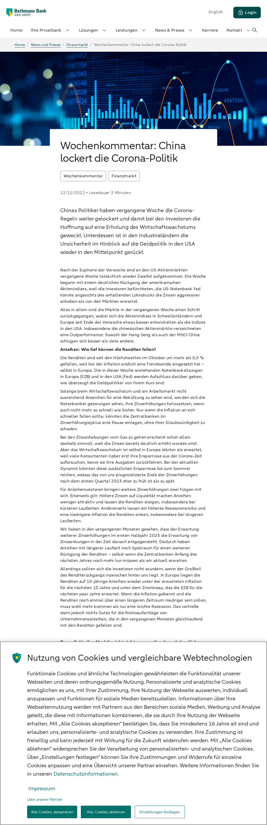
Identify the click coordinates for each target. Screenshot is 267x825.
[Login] (247, 12)
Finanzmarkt (124, 176)
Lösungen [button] (93, 30)
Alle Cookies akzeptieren (52, 812)
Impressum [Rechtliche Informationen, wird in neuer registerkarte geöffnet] (41, 788)
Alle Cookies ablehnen (106, 812)
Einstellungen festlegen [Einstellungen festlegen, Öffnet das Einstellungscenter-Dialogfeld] (159, 812)
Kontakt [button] (239, 30)
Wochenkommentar (83, 176)
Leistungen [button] (131, 30)
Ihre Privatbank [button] (51, 30)
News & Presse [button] (174, 30)
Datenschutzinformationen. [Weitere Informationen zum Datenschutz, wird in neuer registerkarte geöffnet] (86, 773)
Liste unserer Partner (44, 799)
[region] (133, 733)
